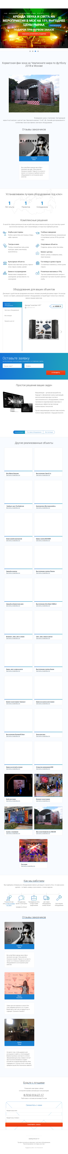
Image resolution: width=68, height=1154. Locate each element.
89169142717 (40, 13)
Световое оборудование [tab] (12, 310)
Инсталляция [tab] (49, 433)
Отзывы (33, 13)
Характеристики (31, 307)
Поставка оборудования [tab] (34, 433)
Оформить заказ (34, 1125)
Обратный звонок (55, 25)
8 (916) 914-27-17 (34, 1095)
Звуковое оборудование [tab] (9, 304)
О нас (5, 13)
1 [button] (30, 51)
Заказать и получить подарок (34, 34)
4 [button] (38, 51)
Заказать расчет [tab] (9, 321)
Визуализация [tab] (19, 433)
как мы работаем (24, 13)
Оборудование (13, 13)
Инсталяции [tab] (8, 315)
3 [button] (35, 51)
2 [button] (33, 51)
